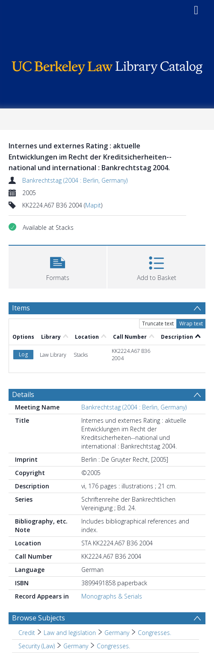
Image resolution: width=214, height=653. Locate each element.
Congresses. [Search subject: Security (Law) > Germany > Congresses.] (113, 646)
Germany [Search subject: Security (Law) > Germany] (75, 646)
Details (23, 394)
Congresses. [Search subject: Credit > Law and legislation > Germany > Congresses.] (154, 633)
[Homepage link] (107, 65)
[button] (58, 266)
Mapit (93, 205)
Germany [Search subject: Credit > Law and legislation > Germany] (116, 633)
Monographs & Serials (111, 596)
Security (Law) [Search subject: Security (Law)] (36, 646)
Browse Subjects (38, 618)
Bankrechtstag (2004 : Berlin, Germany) (75, 180)
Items (21, 308)
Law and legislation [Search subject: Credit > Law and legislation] (70, 633)
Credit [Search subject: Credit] (26, 633)
